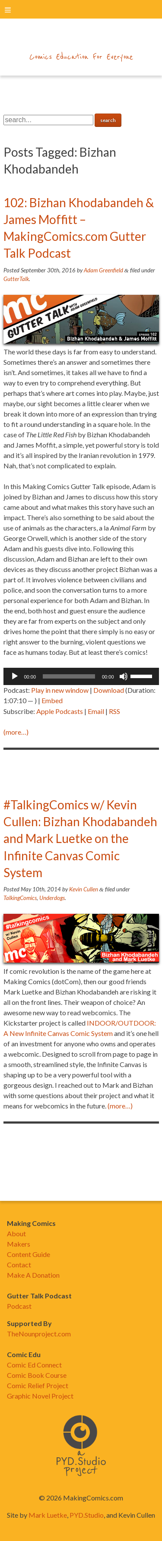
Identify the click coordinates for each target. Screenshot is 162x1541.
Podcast (19, 1306)
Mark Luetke (48, 1515)
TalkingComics (20, 897)
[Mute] (123, 676)
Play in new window (60, 690)
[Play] (14, 676)
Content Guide (28, 1254)
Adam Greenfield (103, 270)
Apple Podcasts (59, 711)
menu (8, 9)
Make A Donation (33, 1275)
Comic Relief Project (37, 1385)
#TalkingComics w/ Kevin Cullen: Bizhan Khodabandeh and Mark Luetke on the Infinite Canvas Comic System (80, 838)
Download (108, 690)
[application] (81, 676)
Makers (18, 1244)
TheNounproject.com (39, 1333)
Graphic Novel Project (40, 1396)
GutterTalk (16, 278)
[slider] (69, 676)
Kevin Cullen (83, 889)
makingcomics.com (81, 39)
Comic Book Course (37, 1375)
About (16, 1233)
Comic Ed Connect (34, 1365)
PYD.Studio (87, 1515)
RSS (114, 711)
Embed (52, 700)
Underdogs (52, 897)
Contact (19, 1264)
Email (96, 711)
